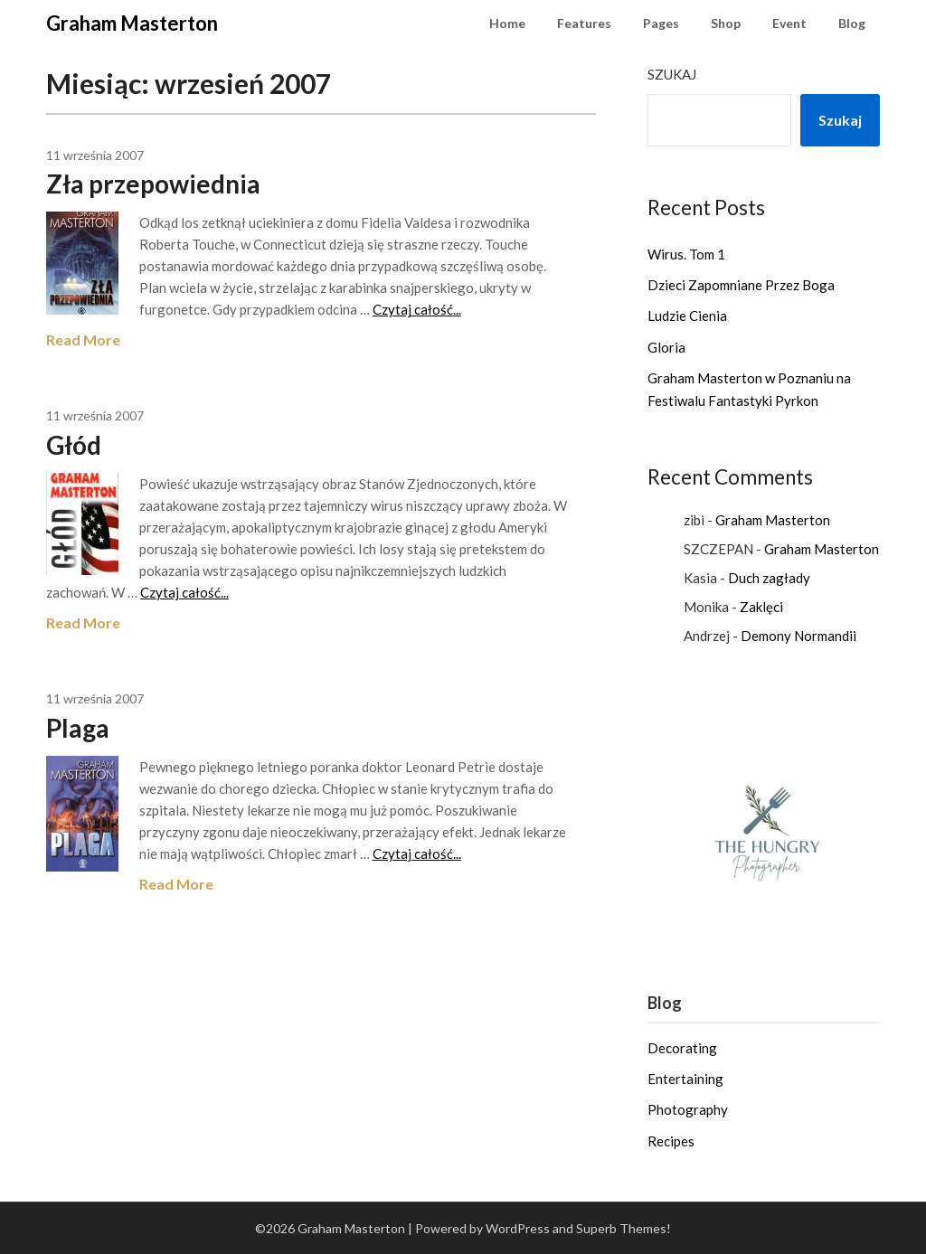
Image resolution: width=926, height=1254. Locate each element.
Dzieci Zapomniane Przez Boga (741, 285)
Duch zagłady (769, 578)
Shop (726, 23)
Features (584, 23)
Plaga (77, 727)
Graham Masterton (132, 23)
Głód (73, 444)
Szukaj (671, 74)
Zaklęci (761, 607)
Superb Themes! (623, 1228)
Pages (661, 23)
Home (507, 23)
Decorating (682, 1048)
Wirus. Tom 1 (686, 254)
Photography (687, 1109)
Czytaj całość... (417, 309)
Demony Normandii (798, 635)
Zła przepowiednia (153, 183)
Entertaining (685, 1078)
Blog (851, 23)
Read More (83, 339)
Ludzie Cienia (687, 315)
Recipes (670, 1141)
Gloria (666, 347)
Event (789, 23)
